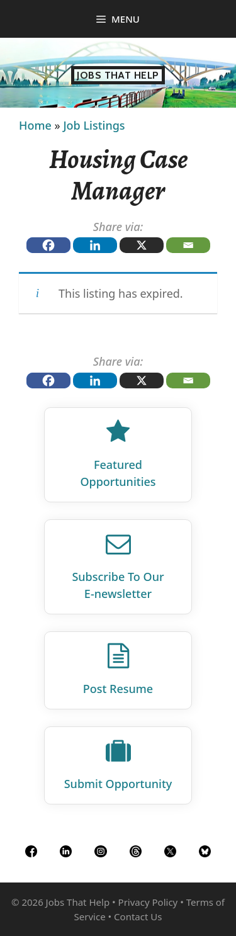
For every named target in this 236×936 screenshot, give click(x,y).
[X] (142, 245)
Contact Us (138, 916)
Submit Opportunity (118, 783)
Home (35, 125)
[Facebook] (48, 245)
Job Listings (94, 125)
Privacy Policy (148, 902)
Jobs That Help (118, 75)
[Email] (188, 245)
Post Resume (118, 688)
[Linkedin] (95, 245)
